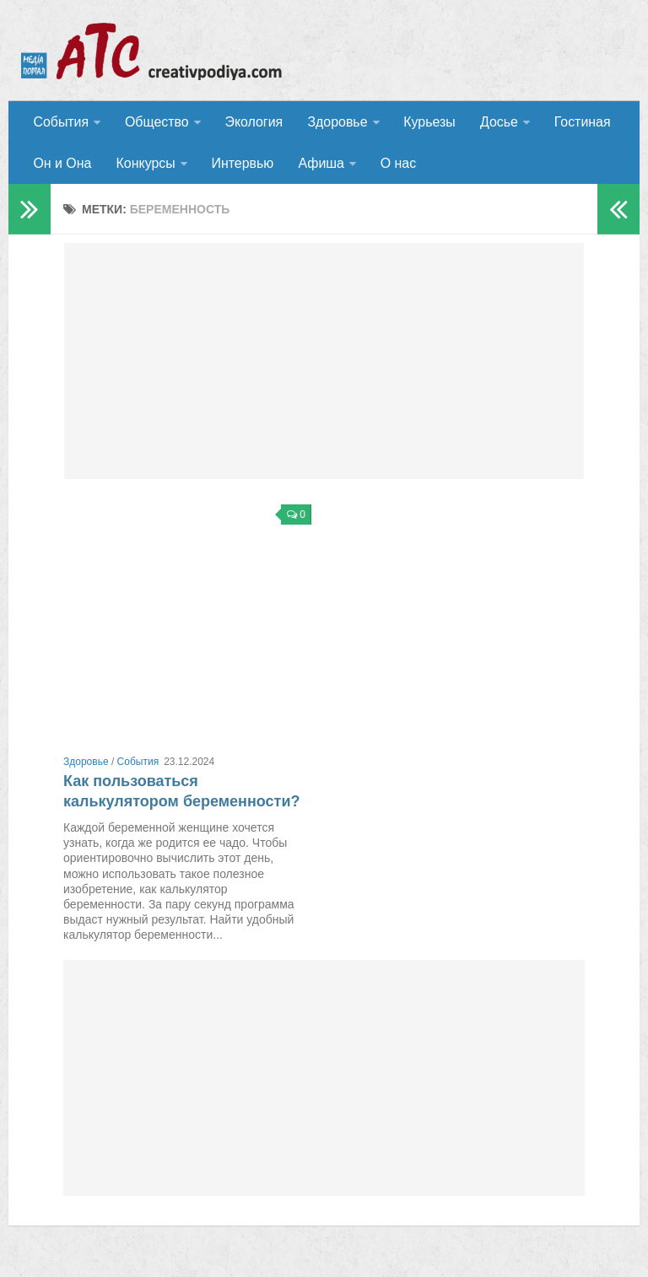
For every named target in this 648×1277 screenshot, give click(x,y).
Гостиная (579, 122)
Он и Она (62, 164)
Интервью (241, 164)
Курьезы (428, 122)
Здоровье (335, 122)
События (61, 122)
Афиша (319, 164)
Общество (156, 122)
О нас (396, 164)
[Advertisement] (324, 363)
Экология (253, 122)
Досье (496, 122)
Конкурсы (144, 164)
